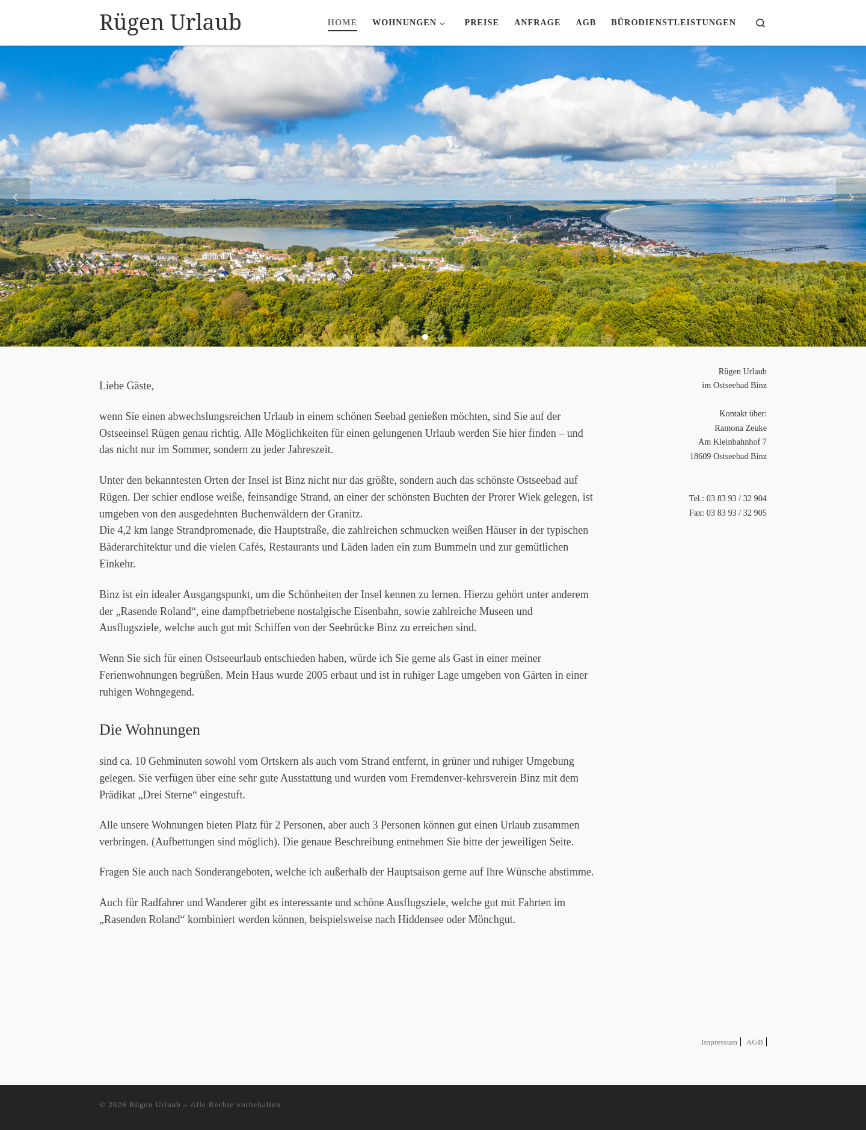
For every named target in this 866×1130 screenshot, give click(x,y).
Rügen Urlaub (155, 1104)
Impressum (719, 1041)
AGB (754, 1041)
